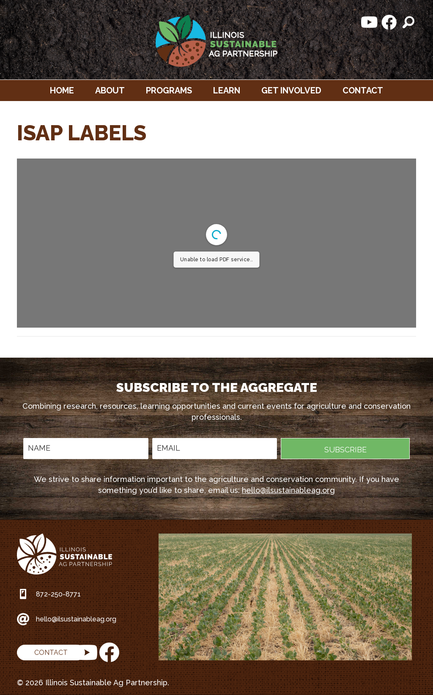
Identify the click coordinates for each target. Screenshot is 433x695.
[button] (369, 22)
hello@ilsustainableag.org (288, 490)
